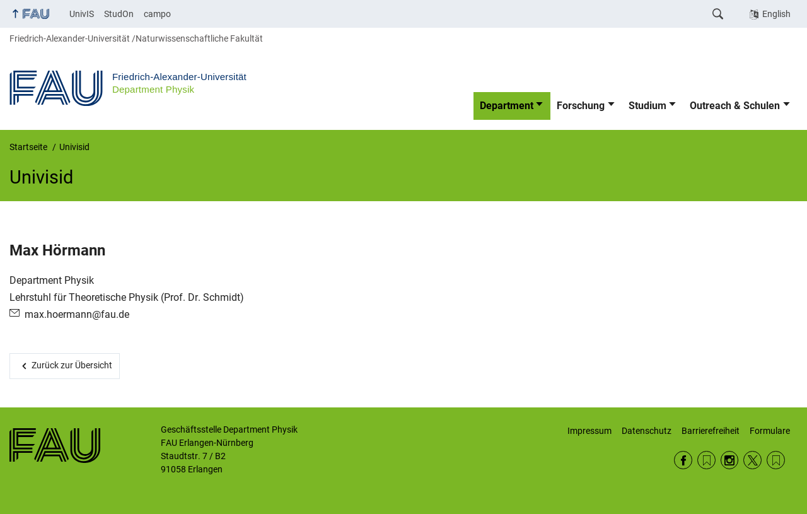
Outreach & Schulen (735, 106)
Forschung (581, 106)
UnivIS (81, 14)
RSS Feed (706, 460)
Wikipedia (776, 460)
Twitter (752, 460)
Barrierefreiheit (711, 431)
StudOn (119, 14)
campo (157, 14)
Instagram (730, 460)
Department (506, 106)
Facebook (683, 460)
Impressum (589, 431)
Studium (647, 106)
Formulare (770, 431)
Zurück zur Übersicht (72, 365)
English (776, 14)
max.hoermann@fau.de (77, 314)
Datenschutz (646, 431)
